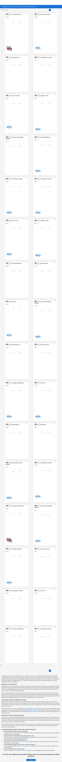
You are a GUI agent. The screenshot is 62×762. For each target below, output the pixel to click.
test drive (58, 724)
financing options (21, 741)
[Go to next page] (58, 10)
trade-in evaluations (33, 711)
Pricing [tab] (20, 21)
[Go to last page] (60, 10)
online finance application (32, 708)
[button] (9, 14)
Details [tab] (13, 21)
